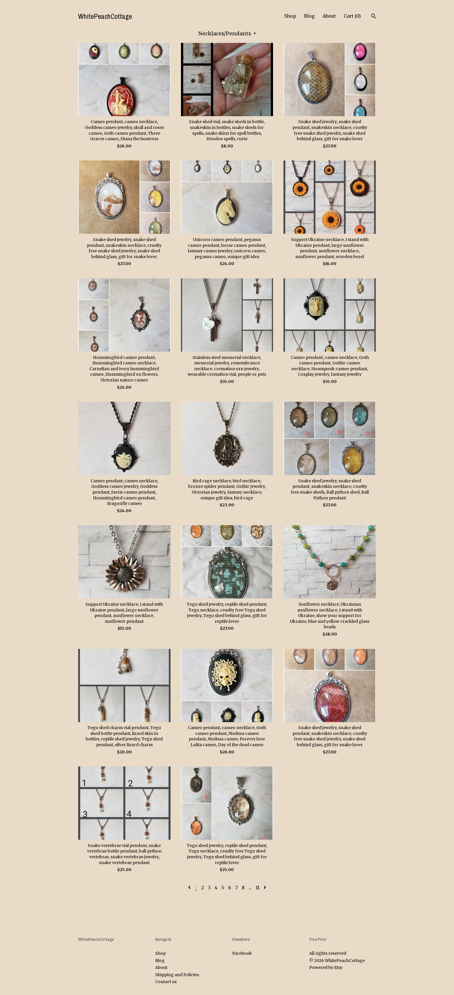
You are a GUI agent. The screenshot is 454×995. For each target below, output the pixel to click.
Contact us (166, 981)
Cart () (352, 16)
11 (257, 887)
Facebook (242, 953)
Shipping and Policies (177, 974)
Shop (290, 16)
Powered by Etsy (326, 967)
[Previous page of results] (190, 887)
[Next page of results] (264, 887)
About (329, 16)
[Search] (373, 17)
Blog (309, 16)
